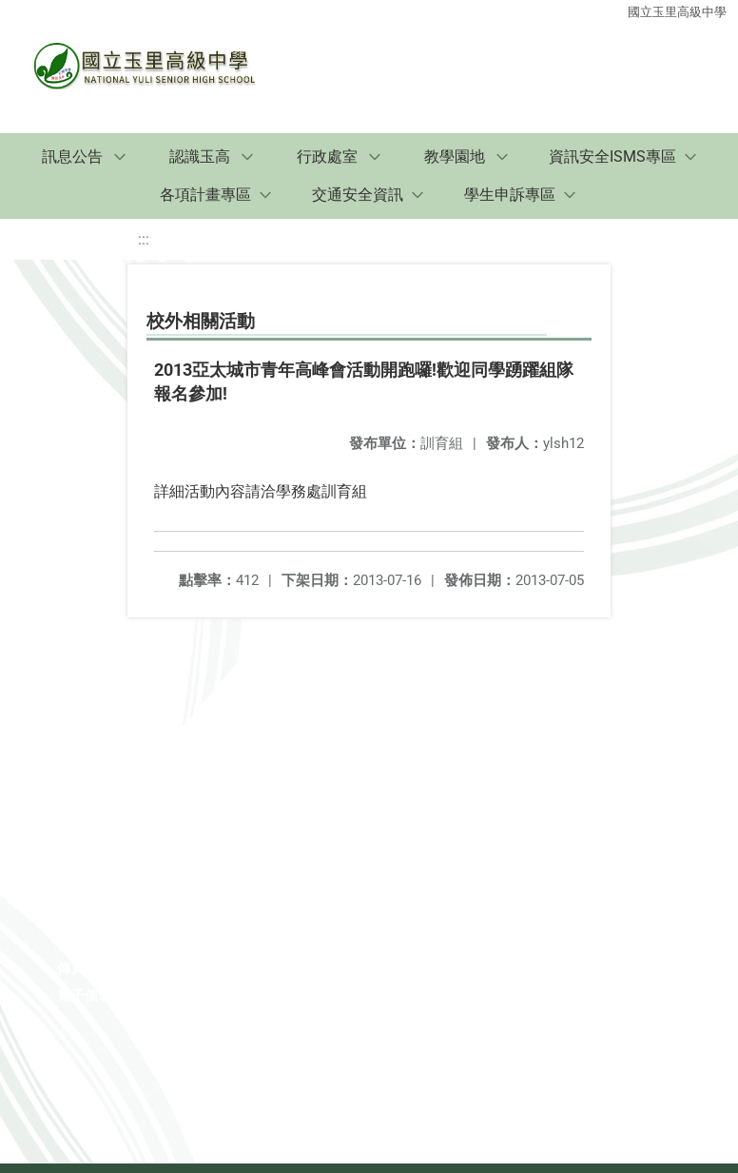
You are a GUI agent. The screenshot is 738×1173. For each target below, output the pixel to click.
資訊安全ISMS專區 (612, 156)
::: (143, 239)
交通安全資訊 (357, 195)
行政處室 (327, 156)
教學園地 (454, 156)
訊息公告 (72, 156)
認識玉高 (199, 156)
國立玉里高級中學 (677, 12)
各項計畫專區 (205, 195)
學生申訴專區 (509, 195)
